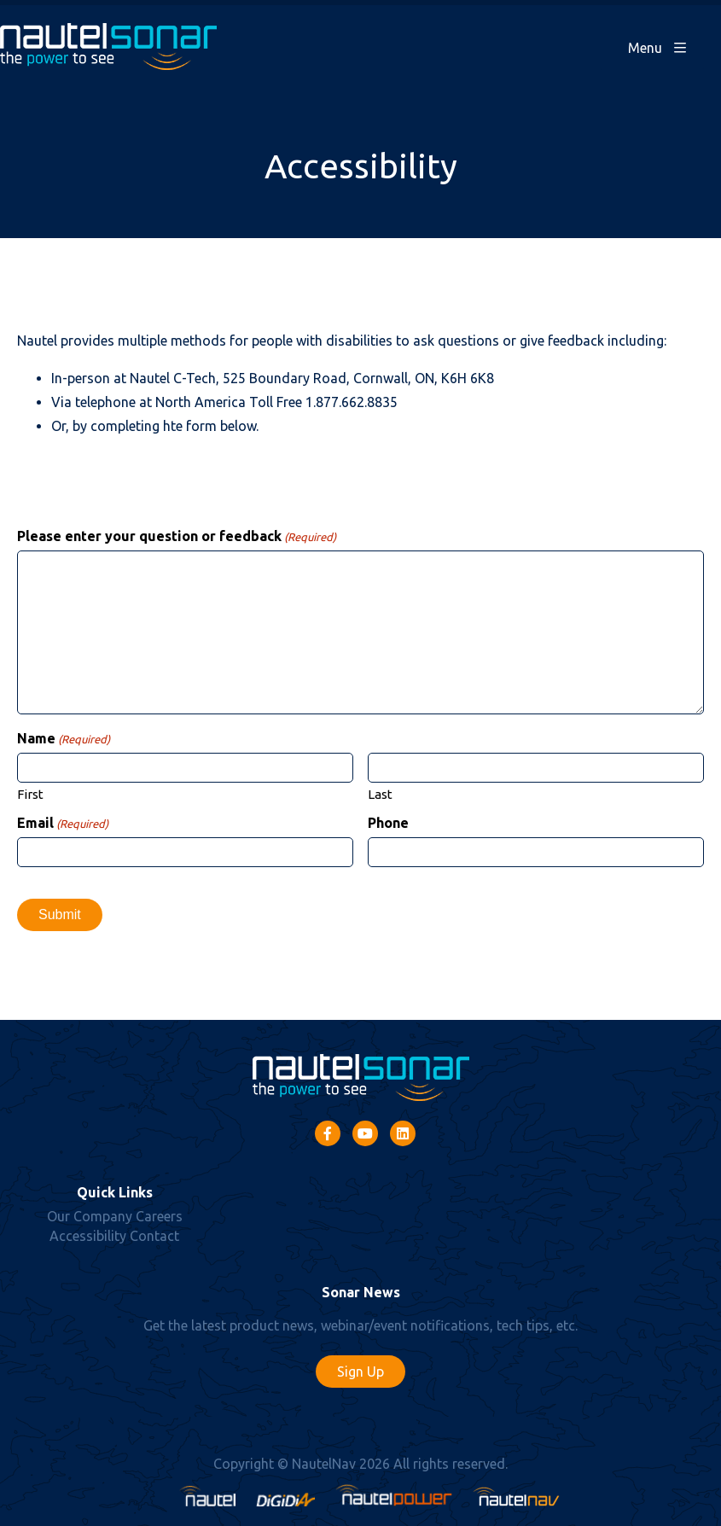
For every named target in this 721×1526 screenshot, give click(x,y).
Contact (154, 1236)
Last (380, 794)
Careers (159, 1216)
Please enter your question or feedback (176, 536)
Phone (388, 822)
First (30, 794)
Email (62, 822)
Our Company (89, 1216)
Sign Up (360, 1371)
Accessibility (87, 1236)
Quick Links (115, 1192)
